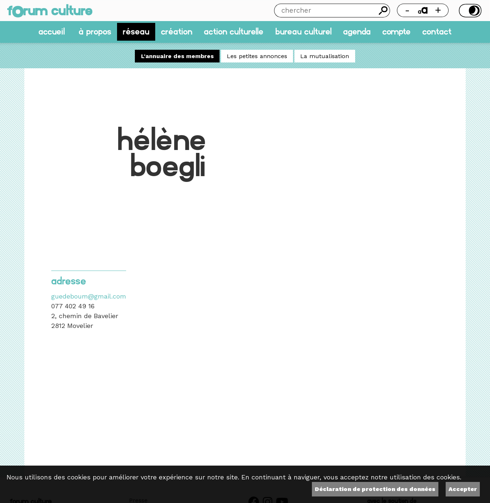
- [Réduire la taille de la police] (407, 10)
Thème (469, 10)
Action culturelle (234, 32)
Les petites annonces (257, 56)
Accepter (463, 489)
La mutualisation (324, 56)
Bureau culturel (303, 32)
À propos (95, 32)
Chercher (383, 10)
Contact (436, 32)
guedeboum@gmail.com (88, 296)
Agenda (357, 32)
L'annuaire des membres (177, 56)
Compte (396, 32)
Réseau (136, 32)
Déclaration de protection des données (375, 489)
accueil (52, 32)
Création (176, 32)
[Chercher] (325, 10)
